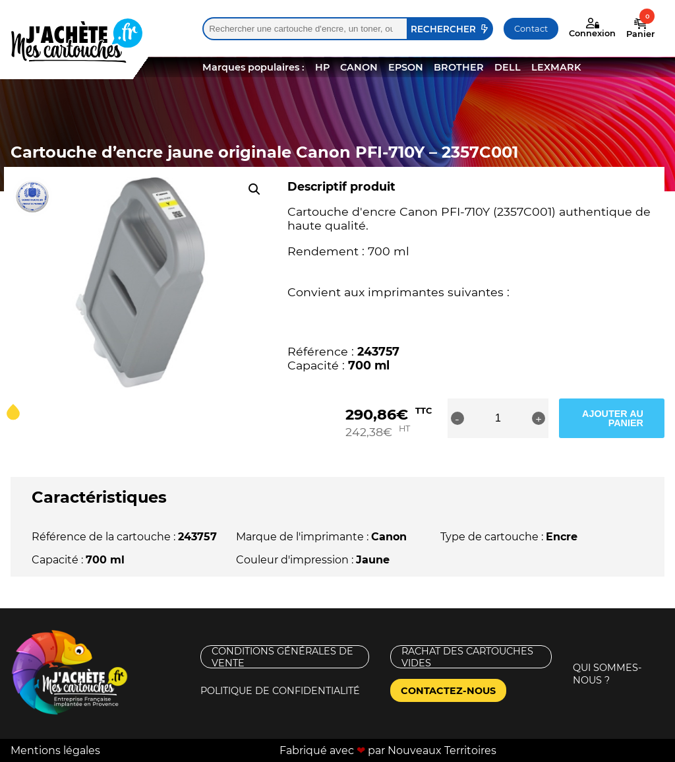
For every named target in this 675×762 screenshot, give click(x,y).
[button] (254, 189)
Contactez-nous (448, 691)
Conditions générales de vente (282, 656)
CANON (359, 67)
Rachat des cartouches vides (467, 656)
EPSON (405, 67)
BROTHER (459, 67)
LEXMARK (556, 67)
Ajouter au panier (612, 418)
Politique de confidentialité (280, 691)
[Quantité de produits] (497, 418)
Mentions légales (55, 750)
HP (322, 67)
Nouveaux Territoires (442, 750)
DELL (507, 67)
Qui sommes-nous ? (607, 674)
